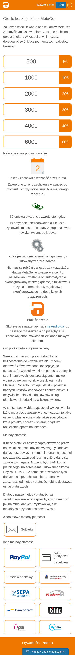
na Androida (55, 326)
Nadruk (48, 643)
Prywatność (30, 643)
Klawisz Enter (45, 4)
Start (60, 5)
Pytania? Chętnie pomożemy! (45, 651)
